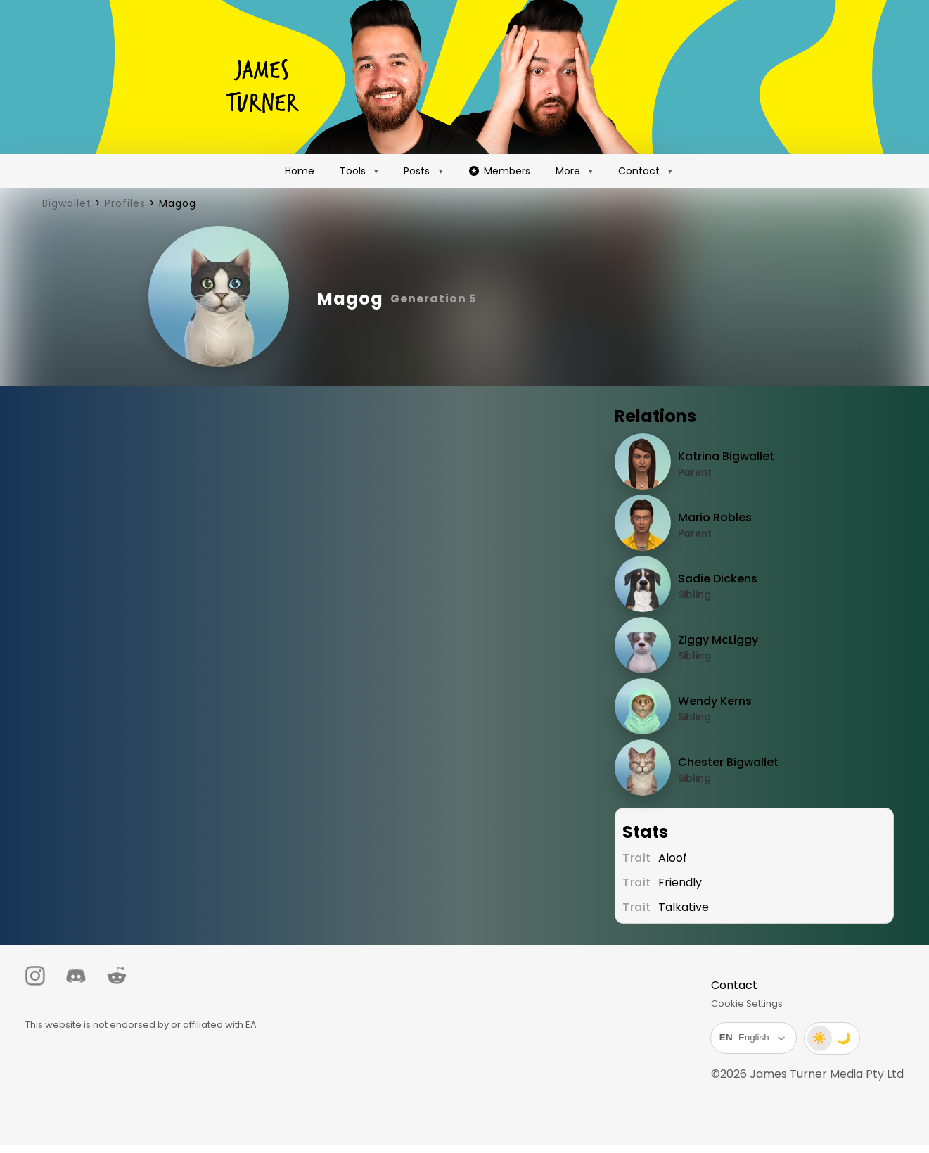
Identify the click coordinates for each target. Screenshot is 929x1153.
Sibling (695, 594)
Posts (417, 171)
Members (499, 171)
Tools (353, 171)
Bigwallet (66, 203)
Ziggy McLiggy (719, 640)
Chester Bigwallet (729, 762)
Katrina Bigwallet (727, 456)
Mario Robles (716, 517)
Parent (696, 472)
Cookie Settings (740, 1003)
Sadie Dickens (719, 579)
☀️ (813, 1038)
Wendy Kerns (716, 701)
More (568, 171)
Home (299, 171)
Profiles (125, 203)
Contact (639, 171)
